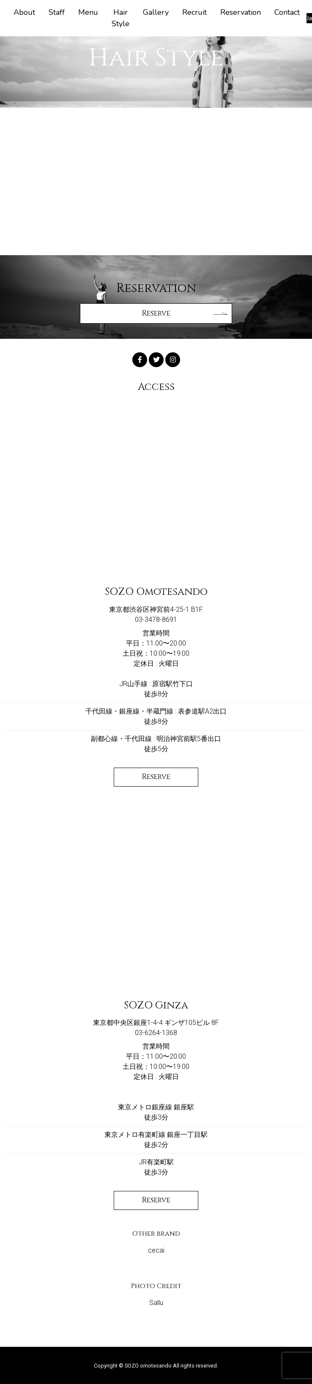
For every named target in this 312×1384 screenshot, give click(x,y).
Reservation (240, 12)
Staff (57, 12)
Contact (287, 12)
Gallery (156, 12)
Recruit (194, 12)
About (24, 12)
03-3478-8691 (156, 620)
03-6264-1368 (156, 1033)
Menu (88, 12)
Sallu (156, 1303)
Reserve (156, 777)
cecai (156, 1250)
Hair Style (120, 18)
